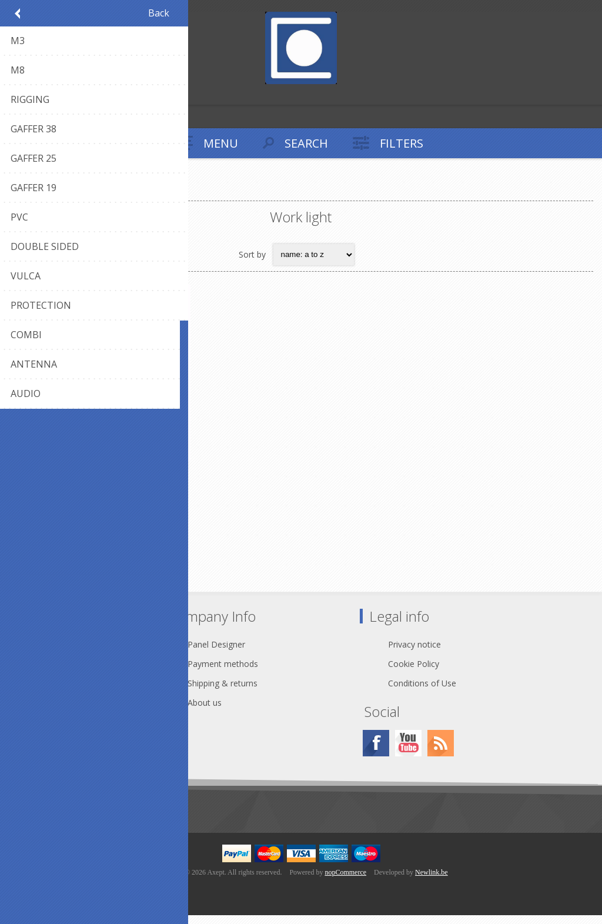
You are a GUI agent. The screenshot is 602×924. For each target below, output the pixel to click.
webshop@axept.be (71, 672)
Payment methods (223, 672)
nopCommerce (345, 881)
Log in (34, 94)
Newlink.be (431, 881)
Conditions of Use (422, 692)
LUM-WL (106, 478)
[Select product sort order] (313, 254)
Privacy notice (414, 653)
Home (23, 190)
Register (11, 94)
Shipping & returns (222, 692)
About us (205, 711)
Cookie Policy (413, 672)
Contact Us (55, 653)
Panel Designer (216, 653)
